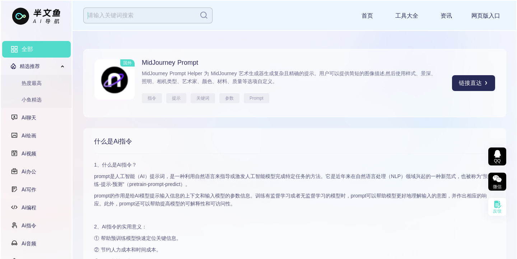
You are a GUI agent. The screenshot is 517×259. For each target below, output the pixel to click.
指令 (152, 98)
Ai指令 (29, 225)
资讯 (446, 16)
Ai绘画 (29, 135)
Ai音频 (29, 243)
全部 (27, 49)
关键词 (202, 98)
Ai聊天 (29, 118)
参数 (229, 98)
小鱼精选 (32, 100)
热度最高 (32, 83)
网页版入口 (485, 16)
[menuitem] (36, 49)
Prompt (257, 98)
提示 (176, 98)
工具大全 (406, 16)
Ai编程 (29, 207)
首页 (367, 16)
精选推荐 (30, 66)
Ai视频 (29, 153)
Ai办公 (29, 171)
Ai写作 (29, 189)
